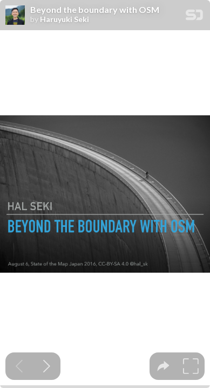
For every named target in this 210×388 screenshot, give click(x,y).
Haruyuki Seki (64, 19)
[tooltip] (163, 366)
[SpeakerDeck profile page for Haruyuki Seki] (15, 15)
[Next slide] (47, 366)
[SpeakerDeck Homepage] (194, 17)
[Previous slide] (19, 366)
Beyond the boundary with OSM (94, 9)
